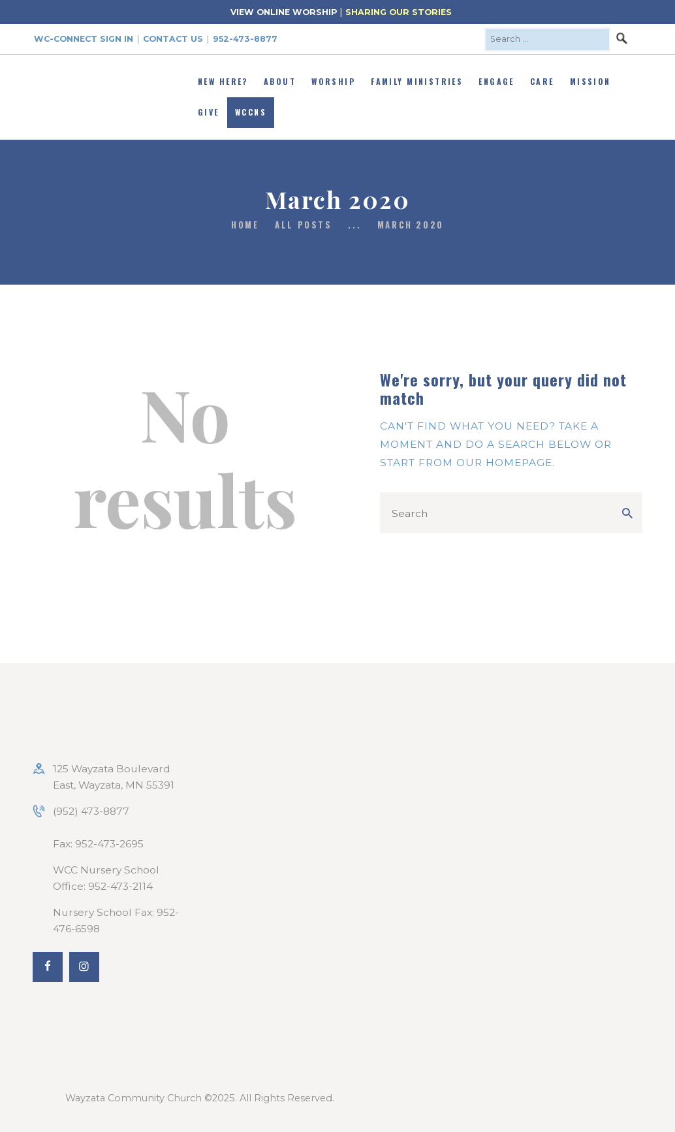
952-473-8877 (245, 39)
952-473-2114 (120, 886)
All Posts (303, 224)
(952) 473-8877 (91, 811)
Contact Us (173, 39)
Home (245, 225)
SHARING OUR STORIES (398, 12)
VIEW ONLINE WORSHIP (283, 12)
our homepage (504, 462)
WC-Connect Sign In (83, 39)
